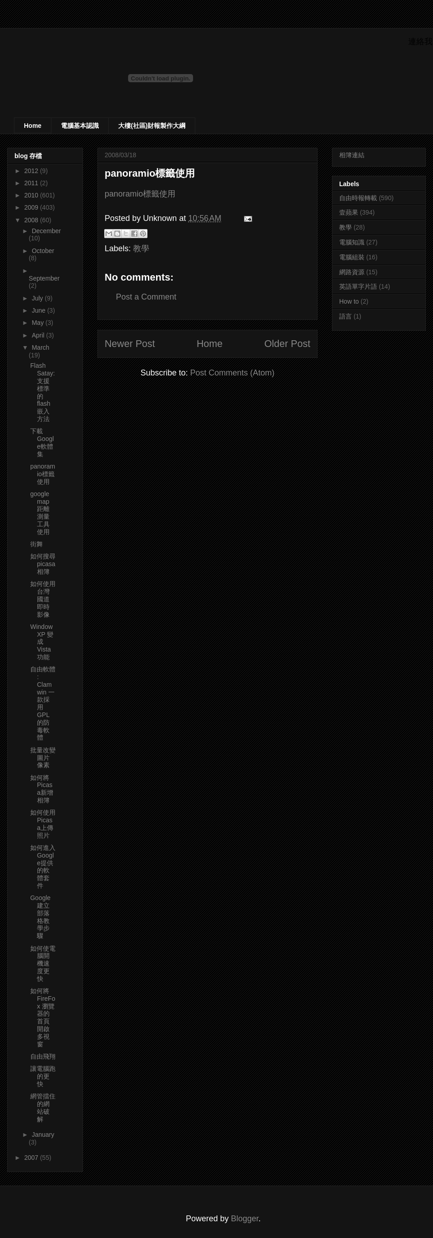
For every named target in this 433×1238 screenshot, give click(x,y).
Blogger (244, 1218)
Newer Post (130, 343)
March (40, 347)
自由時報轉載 (358, 198)
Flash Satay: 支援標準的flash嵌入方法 (42, 392)
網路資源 (351, 272)
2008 (32, 220)
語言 (345, 316)
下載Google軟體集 (42, 442)
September (44, 278)
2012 (32, 170)
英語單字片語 (358, 286)
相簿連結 (351, 155)
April (39, 335)
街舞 (36, 544)
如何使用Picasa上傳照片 (42, 824)
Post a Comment (146, 296)
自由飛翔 (42, 1056)
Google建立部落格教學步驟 (40, 916)
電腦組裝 (351, 257)
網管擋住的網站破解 (42, 1107)
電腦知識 (351, 242)
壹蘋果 (348, 212)
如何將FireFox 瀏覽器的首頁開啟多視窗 (42, 1017)
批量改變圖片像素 (42, 757)
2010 (32, 195)
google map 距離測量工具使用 (40, 512)
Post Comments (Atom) (232, 372)
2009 (32, 207)
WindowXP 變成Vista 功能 (41, 642)
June (39, 310)
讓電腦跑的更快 (42, 1076)
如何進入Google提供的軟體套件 (42, 866)
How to (349, 301)
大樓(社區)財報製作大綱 (151, 125)
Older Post (287, 343)
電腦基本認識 (80, 125)
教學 (141, 248)
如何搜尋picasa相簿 (42, 564)
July (38, 298)
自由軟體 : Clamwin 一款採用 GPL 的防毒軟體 (42, 703)
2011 (32, 183)
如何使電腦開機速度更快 (42, 963)
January (43, 1134)
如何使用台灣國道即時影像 (42, 599)
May (38, 322)
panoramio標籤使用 (140, 193)
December (46, 230)
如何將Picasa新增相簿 (41, 789)
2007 (32, 1157)
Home (32, 125)
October (43, 250)
